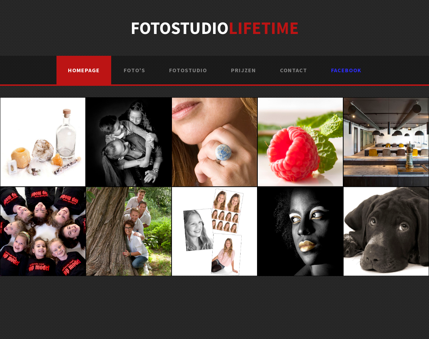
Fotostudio (214, 28)
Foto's (134, 70)
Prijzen (243, 70)
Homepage (84, 70)
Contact (293, 70)
